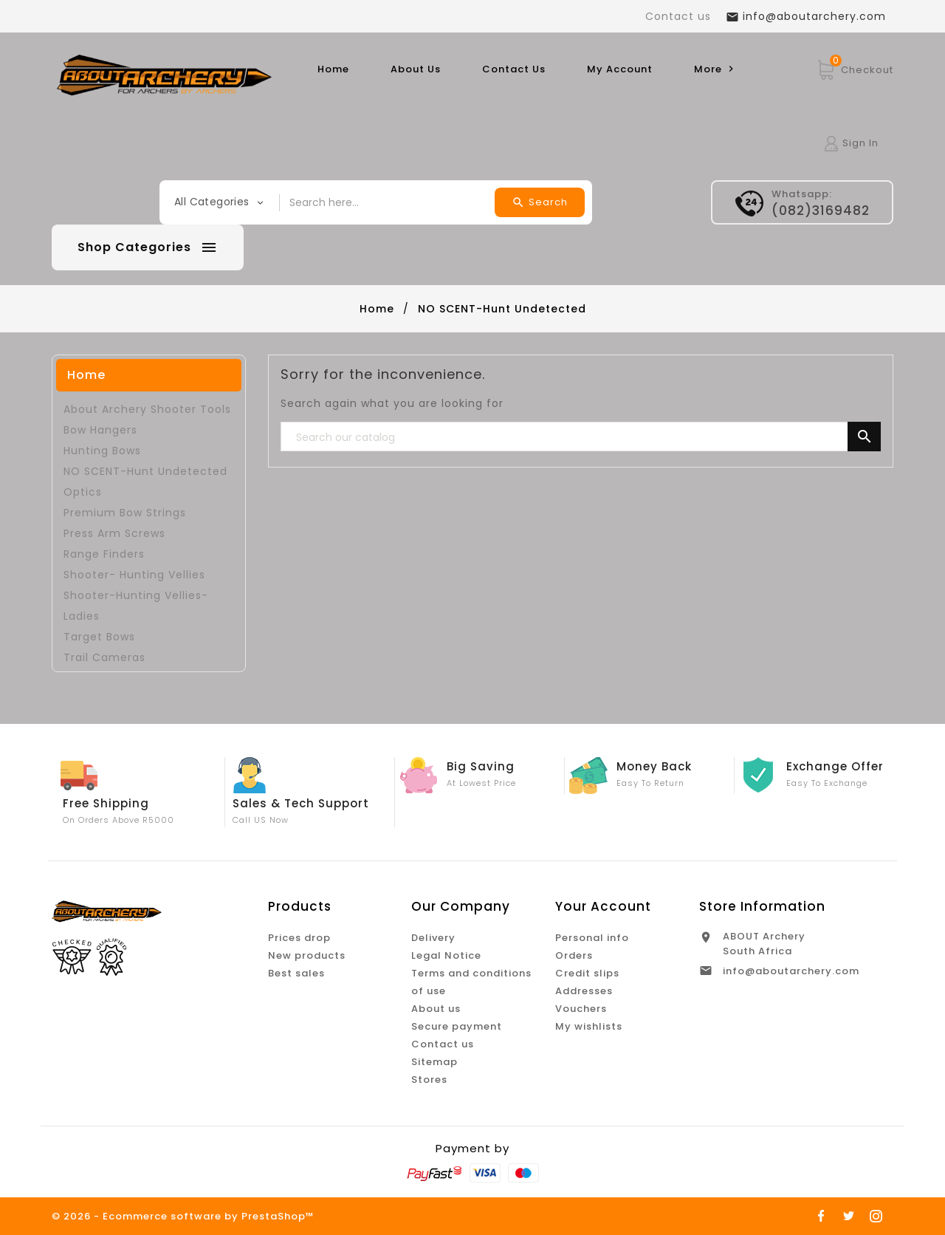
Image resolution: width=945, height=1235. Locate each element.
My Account (620, 69)
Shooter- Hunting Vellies (134, 574)
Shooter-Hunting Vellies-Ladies (135, 605)
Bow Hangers (100, 429)
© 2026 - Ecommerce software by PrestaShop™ (183, 1216)
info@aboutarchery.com (791, 971)
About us (436, 1009)
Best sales (296, 973)
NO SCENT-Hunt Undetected (145, 471)
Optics (82, 492)
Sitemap (434, 1062)
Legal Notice (446, 955)
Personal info (592, 938)
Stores (429, 1079)
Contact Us (514, 69)
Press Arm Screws (114, 533)
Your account (603, 906)
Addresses (584, 991)
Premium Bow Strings (124, 512)
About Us (416, 69)
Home (333, 69)
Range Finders (104, 554)
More (716, 69)
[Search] (581, 437)
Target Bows (99, 636)
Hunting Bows (102, 450)
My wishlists (588, 1026)
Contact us (678, 16)
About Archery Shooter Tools (147, 409)
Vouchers (581, 1009)
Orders (574, 955)
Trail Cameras (104, 657)
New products (307, 955)
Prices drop (299, 938)
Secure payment (456, 1026)
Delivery (433, 938)
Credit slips (587, 973)
